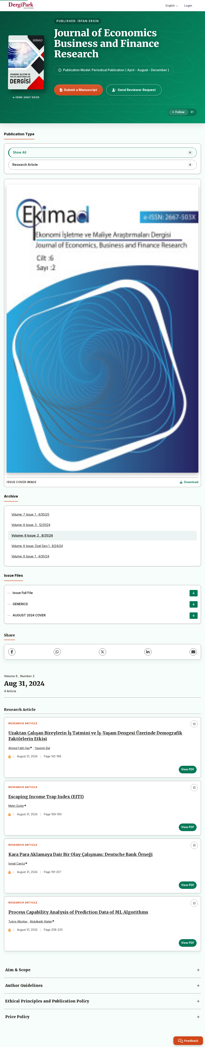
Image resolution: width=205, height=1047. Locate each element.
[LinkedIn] (148, 652)
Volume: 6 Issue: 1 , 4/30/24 (30, 556)
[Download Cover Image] (189, 482)
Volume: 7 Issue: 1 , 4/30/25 (30, 514)
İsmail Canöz (17, 867)
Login (188, 5)
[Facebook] (11, 652)
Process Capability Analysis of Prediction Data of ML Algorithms (79, 918)
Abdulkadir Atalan (42, 927)
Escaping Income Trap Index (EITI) (46, 799)
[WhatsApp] (57, 652)
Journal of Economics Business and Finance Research (106, 43)
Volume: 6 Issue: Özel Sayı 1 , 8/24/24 (37, 546)
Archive (11, 496)
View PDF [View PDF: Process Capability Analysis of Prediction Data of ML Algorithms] (186, 948)
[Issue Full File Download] (194, 593)
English (172, 5)
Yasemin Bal (43, 749)
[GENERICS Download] (194, 604)
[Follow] (178, 112)
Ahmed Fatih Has (20, 749)
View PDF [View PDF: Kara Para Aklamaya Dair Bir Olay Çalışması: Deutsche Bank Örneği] (186, 889)
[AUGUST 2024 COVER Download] (194, 615)
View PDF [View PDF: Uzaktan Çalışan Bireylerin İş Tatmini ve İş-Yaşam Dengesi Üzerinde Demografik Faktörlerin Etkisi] (186, 770)
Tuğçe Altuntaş (18, 927)
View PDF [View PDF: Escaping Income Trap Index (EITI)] (186, 829)
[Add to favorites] (194, 723)
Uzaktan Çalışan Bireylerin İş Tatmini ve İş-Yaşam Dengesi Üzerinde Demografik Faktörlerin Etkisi (96, 736)
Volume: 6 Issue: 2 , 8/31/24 (32, 535)
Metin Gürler (17, 808)
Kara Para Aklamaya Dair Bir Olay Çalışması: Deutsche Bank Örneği (81, 858)
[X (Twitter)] (102, 652)
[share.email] (193, 652)
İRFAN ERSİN (88, 21)
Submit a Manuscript (78, 90)
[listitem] (102, 153)
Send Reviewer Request (134, 90)
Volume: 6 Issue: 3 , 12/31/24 (30, 525)
